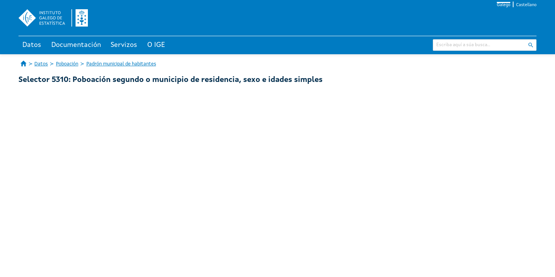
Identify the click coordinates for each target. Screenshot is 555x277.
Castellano (526, 5)
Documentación (76, 45)
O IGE (156, 45)
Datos (31, 45)
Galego (503, 5)
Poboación (67, 64)
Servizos (124, 45)
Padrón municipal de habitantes (121, 64)
